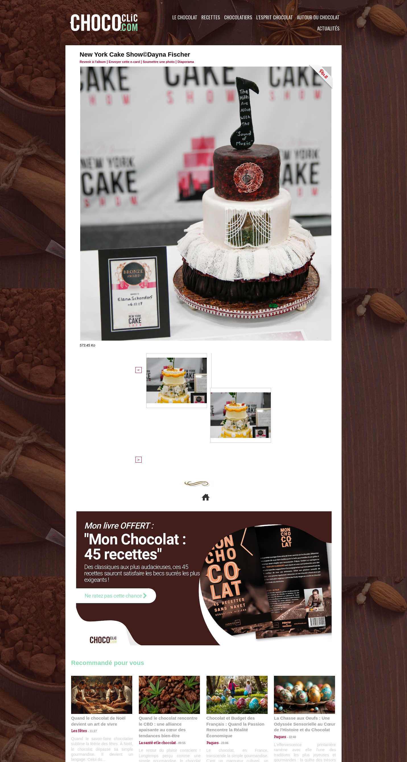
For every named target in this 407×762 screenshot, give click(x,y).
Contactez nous (88, 728)
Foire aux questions (291, 728)
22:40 (290, 647)
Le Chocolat (184, 17)
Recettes (210, 17)
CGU (147, 728)
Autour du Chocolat (318, 17)
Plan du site (219, 728)
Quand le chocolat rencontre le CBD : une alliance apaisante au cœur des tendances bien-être (169, 634)
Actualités (328, 28)
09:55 (178, 647)
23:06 (223, 652)
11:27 (90, 641)
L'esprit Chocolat (274, 17)
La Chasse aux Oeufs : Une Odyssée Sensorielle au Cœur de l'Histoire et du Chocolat (302, 634)
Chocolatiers (238, 17)
